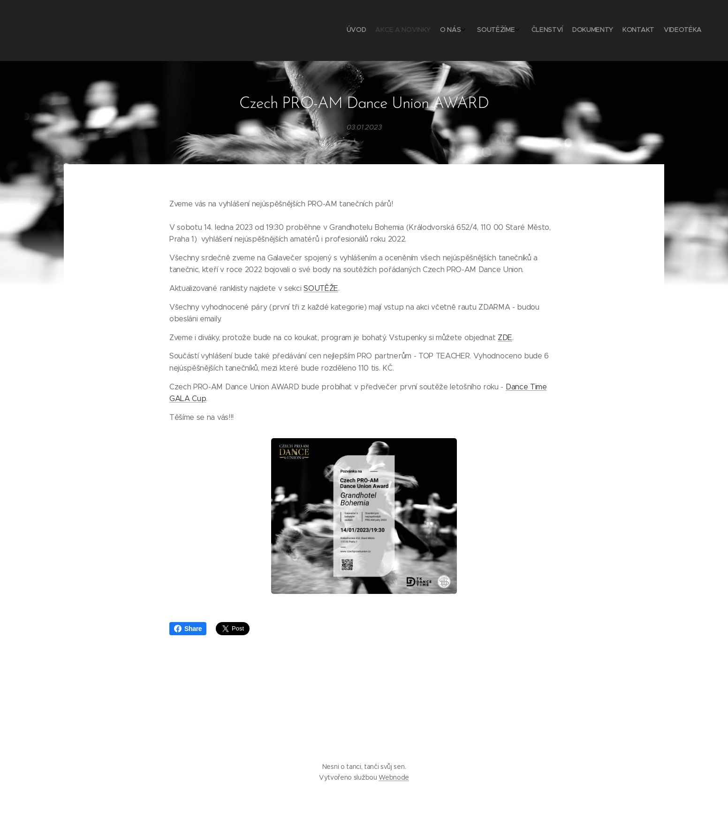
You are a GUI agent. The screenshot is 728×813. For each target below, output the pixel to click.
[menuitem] (623, 30)
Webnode (394, 777)
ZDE (505, 337)
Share (188, 628)
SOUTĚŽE (320, 288)
